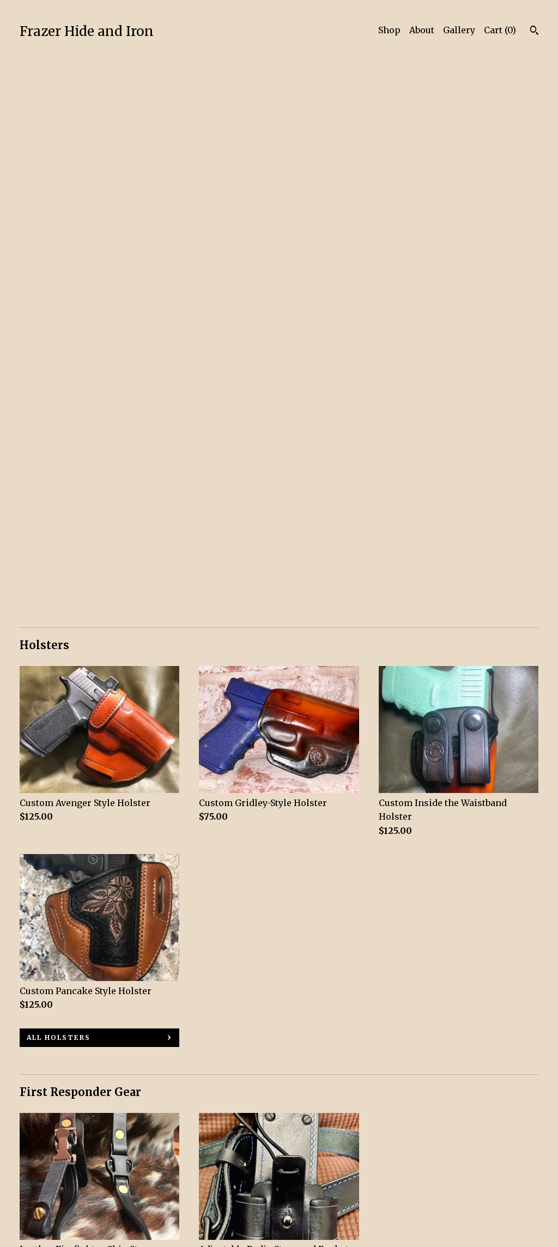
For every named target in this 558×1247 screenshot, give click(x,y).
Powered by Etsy (447, 1175)
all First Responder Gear (88, 769)
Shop (389, 30)
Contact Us (43, 1205)
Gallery (459, 30)
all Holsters (58, 483)
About (421, 30)
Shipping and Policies (68, 1190)
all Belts (49, 1028)
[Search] (534, 32)
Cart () (500, 30)
